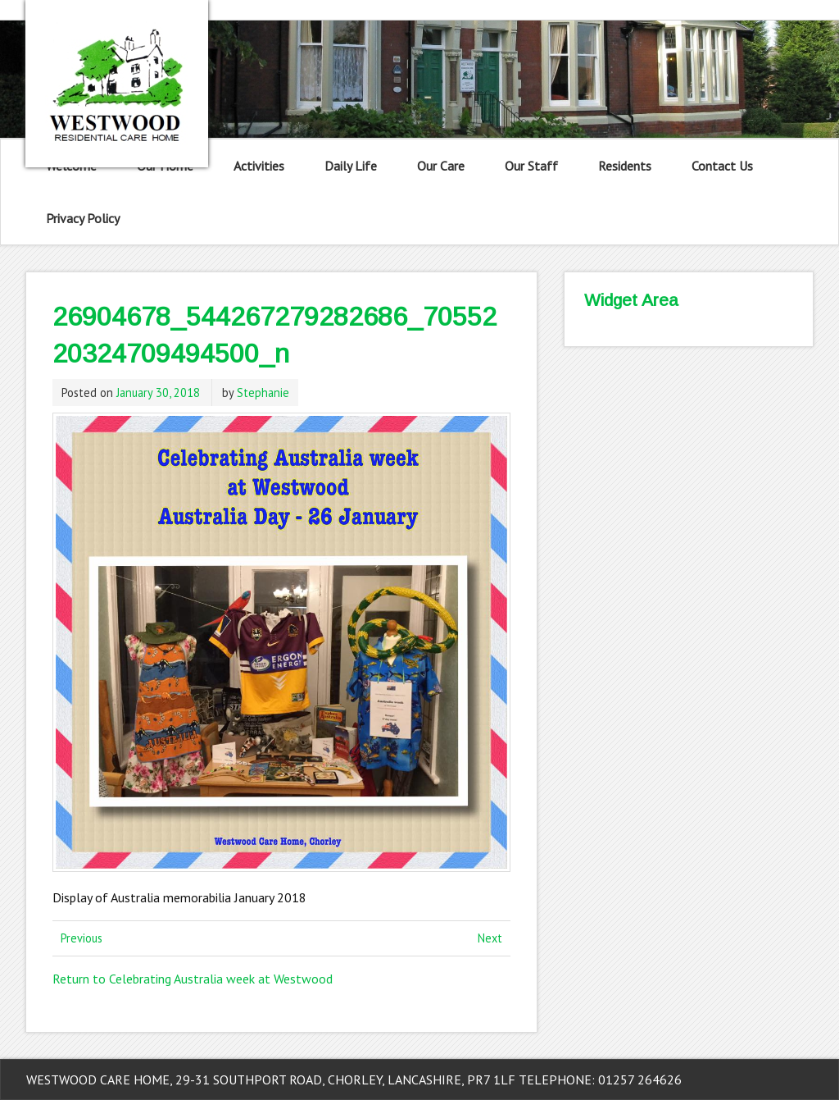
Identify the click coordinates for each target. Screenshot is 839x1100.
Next (490, 938)
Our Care (441, 165)
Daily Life (350, 165)
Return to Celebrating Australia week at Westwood (192, 978)
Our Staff (531, 165)
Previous (81, 938)
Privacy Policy (83, 218)
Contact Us (722, 165)
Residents (624, 165)
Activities (259, 165)
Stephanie (263, 392)
